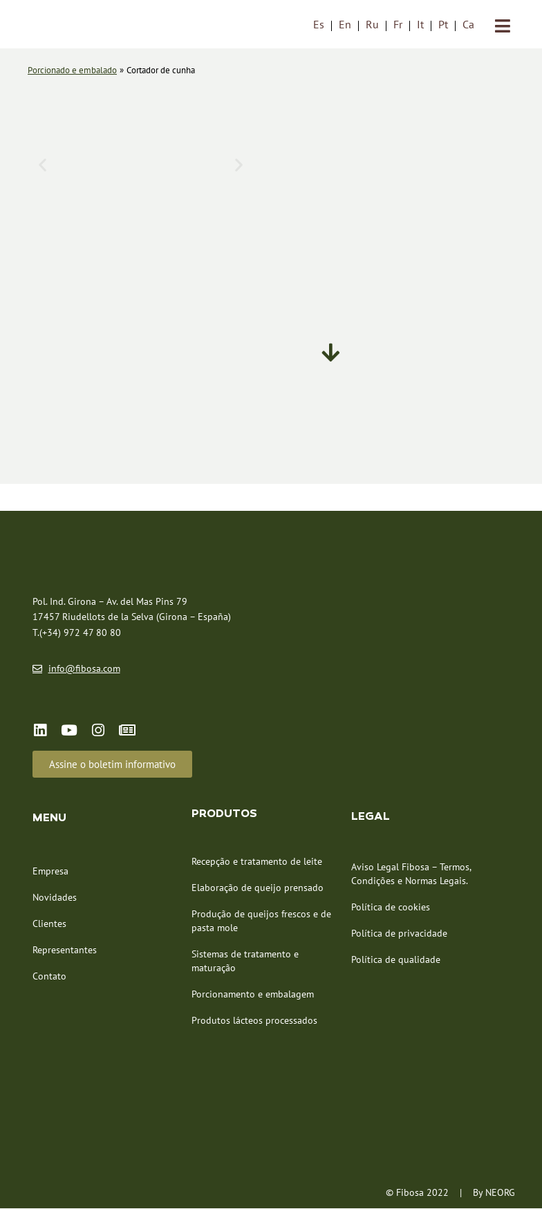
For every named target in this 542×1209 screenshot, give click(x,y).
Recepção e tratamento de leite (256, 862)
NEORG (500, 1194)
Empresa (50, 871)
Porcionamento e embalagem (252, 995)
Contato (49, 977)
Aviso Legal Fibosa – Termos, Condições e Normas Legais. (411, 875)
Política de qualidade (395, 961)
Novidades (54, 898)
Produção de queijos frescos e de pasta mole (261, 922)
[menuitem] (318, 25)
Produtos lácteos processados (254, 1021)
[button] (42, 164)
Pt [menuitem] (443, 25)
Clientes (49, 924)
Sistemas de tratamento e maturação (245, 962)
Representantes (64, 950)
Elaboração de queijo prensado (257, 889)
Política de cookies (390, 908)
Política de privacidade (399, 934)
